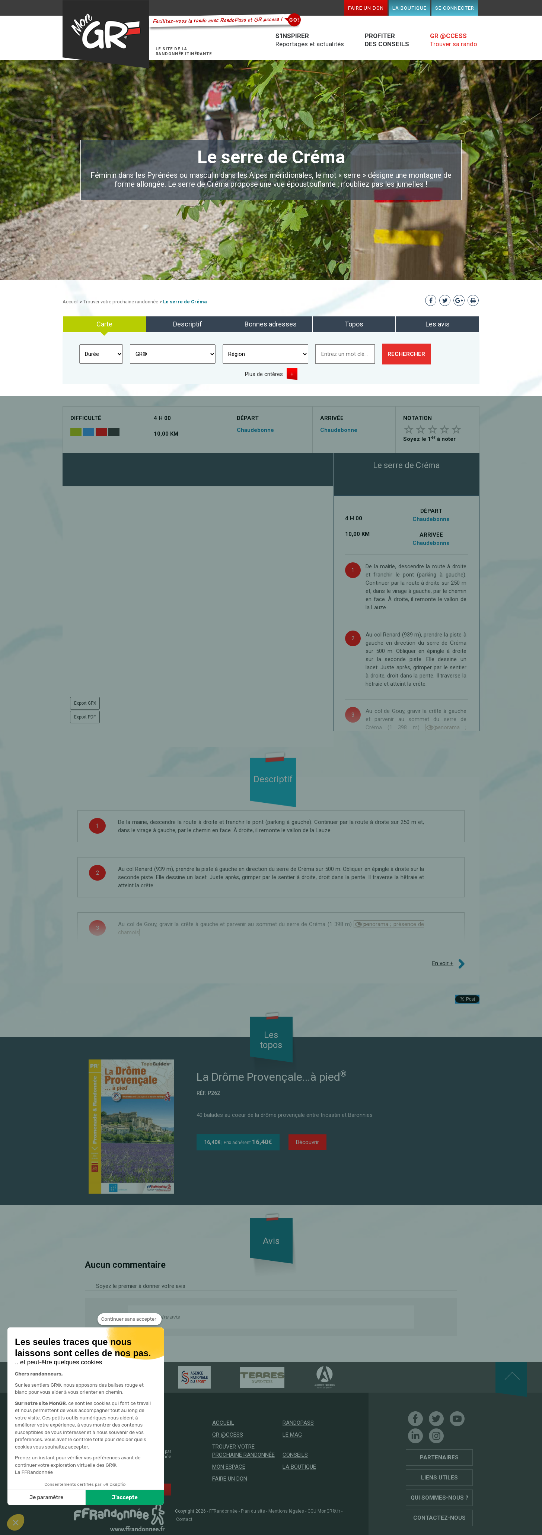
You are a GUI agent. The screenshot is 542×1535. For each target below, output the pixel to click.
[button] (16, 1522)
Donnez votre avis (158, 1317)
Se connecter (454, 8)
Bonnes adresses (271, 324)
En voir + (442, 963)
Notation (417, 418)
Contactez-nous (439, 1518)
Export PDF (85, 717)
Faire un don (366, 8)
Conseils (295, 1455)
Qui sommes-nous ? (439, 1497)
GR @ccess (227, 1434)
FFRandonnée (223, 1511)
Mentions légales (286, 1511)
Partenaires (439, 1457)
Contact (184, 1519)
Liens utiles (439, 1477)
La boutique (409, 8)
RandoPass (298, 1422)
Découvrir (307, 1142)
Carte (104, 324)
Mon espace (228, 1466)
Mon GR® (106, 34)
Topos (354, 324)
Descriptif (187, 324)
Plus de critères (264, 374)
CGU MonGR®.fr (323, 1511)
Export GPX (85, 703)
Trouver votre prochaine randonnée (120, 301)
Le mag (292, 1434)
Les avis (437, 324)
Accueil (71, 301)
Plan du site (253, 1511)
